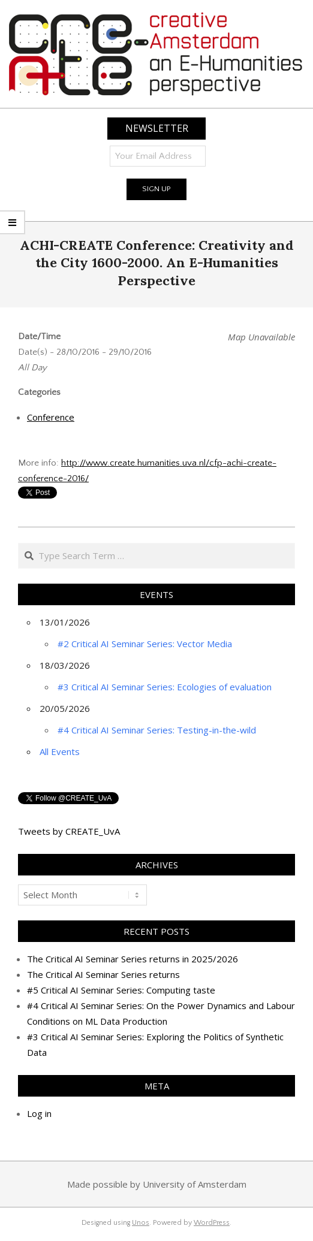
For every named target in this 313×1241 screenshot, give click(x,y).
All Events (60, 751)
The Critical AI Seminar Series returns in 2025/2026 (132, 959)
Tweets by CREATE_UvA (69, 831)
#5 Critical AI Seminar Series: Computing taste (121, 990)
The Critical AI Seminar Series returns (103, 974)
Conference (50, 417)
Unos (140, 1223)
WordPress (212, 1223)
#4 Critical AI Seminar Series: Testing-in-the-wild (157, 730)
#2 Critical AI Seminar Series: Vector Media (145, 644)
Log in (39, 1113)
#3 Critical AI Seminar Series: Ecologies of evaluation (165, 687)
